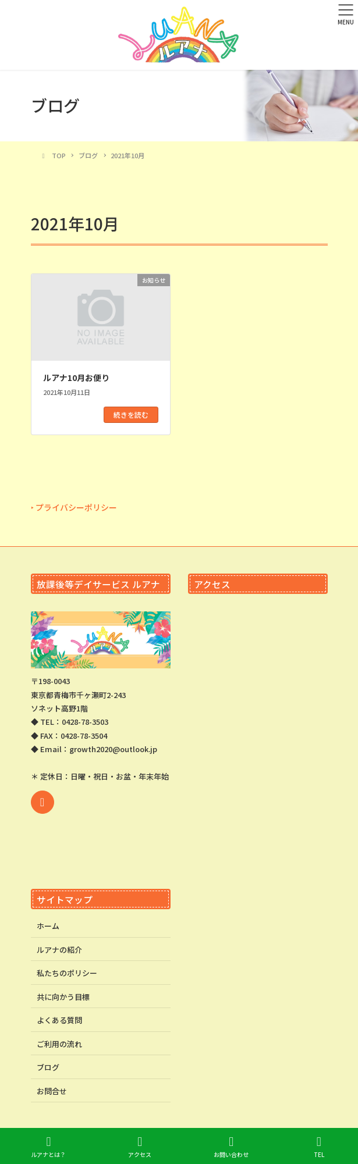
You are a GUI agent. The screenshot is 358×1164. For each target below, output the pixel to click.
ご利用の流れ (59, 1043)
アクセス (139, 1146)
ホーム (48, 925)
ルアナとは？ (48, 1146)
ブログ (48, 1067)
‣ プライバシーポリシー (74, 507)
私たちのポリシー (67, 972)
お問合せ (52, 1091)
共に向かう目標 (63, 996)
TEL (319, 1146)
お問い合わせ (231, 1146)
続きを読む (131, 414)
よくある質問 (59, 1020)
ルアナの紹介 (59, 949)
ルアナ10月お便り (76, 377)
